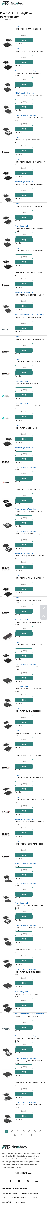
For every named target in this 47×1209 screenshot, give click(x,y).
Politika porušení (9, 1193)
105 (20, 1134)
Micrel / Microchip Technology (25, 71)
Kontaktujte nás (19, 1198)
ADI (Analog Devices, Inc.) (24, 93)
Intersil (17, 26)
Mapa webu (20, 1202)
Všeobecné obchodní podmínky (15, 1188)
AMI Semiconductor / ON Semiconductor (29, 315)
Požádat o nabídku (30, 1193)
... (15, 1134)
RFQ (24, 40)
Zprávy (35, 1198)
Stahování (6, 1202)
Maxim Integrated (21, 226)
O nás (4, 1198)
